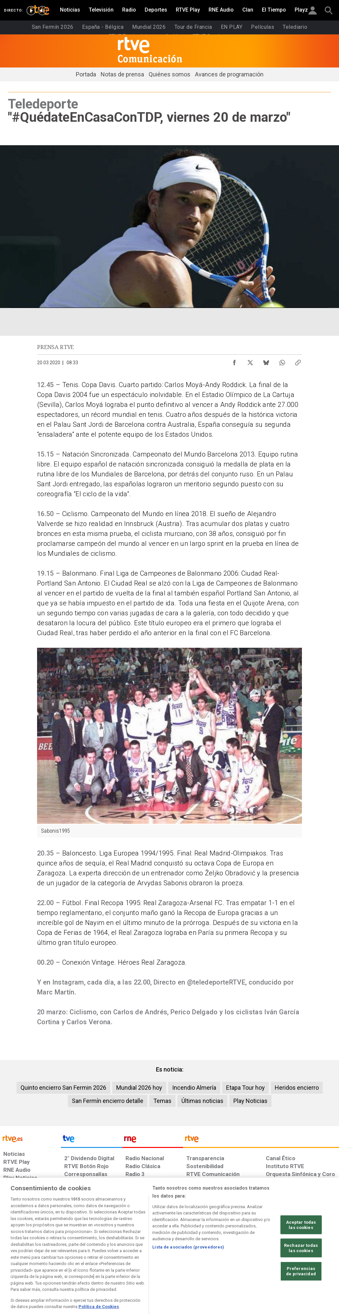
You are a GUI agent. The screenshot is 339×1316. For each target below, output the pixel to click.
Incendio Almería (194, 1087)
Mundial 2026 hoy (139, 1087)
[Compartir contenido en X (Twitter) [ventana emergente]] (250, 361)
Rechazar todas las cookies (301, 1267)
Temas (162, 1100)
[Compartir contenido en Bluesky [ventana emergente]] (266, 361)
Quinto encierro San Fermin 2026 (63, 1087)
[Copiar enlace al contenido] (298, 361)
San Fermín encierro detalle (107, 1100)
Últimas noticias (202, 1100)
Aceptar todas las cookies (301, 1244)
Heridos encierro (297, 1087)
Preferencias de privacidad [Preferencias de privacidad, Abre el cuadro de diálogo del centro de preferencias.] (301, 1290)
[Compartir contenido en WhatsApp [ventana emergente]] (282, 361)
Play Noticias (250, 1100)
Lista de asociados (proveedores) (188, 1265)
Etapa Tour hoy (245, 1087)
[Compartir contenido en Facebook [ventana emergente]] (234, 361)
